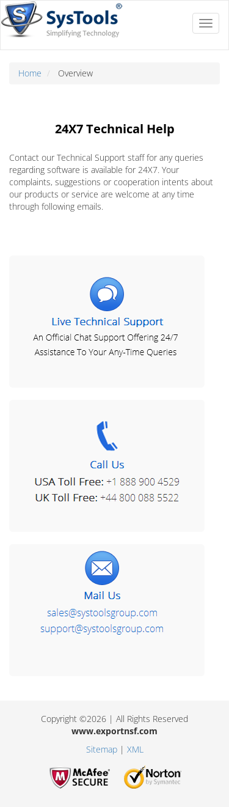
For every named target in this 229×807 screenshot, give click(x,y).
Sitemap (101, 749)
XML (135, 749)
